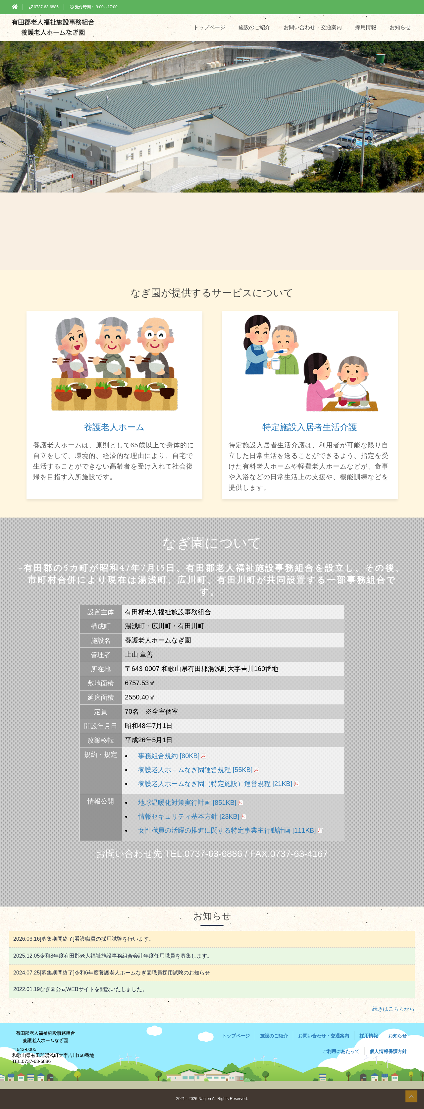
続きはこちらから (393, 1009)
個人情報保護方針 (388, 1051)
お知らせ (400, 27)
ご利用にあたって (340, 1051)
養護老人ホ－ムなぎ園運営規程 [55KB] (195, 769)
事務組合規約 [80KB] (169, 755)
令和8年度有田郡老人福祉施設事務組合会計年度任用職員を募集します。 (112, 956)
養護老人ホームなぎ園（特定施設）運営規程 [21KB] (215, 783)
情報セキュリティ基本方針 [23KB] (188, 816)
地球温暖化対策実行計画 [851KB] (187, 802)
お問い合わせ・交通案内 (313, 27)
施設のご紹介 (254, 27)
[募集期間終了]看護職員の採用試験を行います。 (83, 939)
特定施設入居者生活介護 (309, 427)
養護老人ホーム (114, 427)
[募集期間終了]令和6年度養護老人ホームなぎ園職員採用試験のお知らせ (111, 972)
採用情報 (365, 27)
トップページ (209, 27)
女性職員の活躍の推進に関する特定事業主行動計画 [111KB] (227, 830)
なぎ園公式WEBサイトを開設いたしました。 (80, 989)
